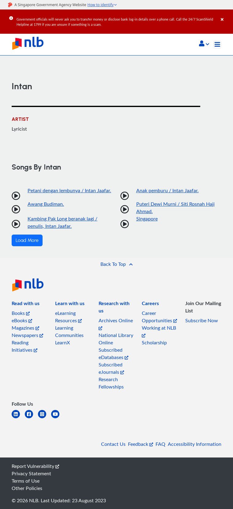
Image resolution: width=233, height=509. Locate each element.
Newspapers (27, 335)
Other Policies (27, 488)
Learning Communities (69, 331)
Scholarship (154, 342)
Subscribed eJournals (111, 368)
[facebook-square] (31, 418)
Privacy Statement (31, 473)
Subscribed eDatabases (113, 353)
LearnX (62, 342)
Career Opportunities (159, 317)
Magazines (25, 327)
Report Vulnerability (35, 466)
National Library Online (116, 339)
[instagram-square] (44, 418)
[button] (204, 44)
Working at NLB (159, 331)
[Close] (226, 15)
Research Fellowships (111, 383)
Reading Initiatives (24, 346)
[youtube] (57, 418)
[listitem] (25, 304)
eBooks (22, 320)
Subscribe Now (201, 320)
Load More (27, 240)
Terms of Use (25, 480)
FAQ (160, 444)
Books (21, 313)
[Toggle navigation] (217, 44)
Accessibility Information (194, 444)
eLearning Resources (68, 317)
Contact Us (113, 444)
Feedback (140, 444)
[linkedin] (18, 418)
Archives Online (116, 323)
